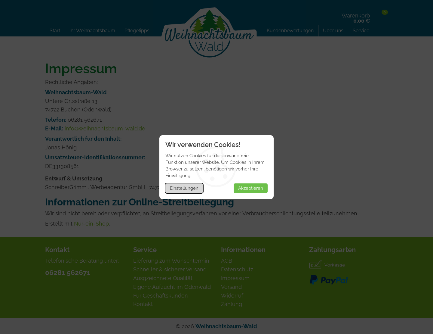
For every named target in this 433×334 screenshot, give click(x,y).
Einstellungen (184, 188)
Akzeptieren (250, 188)
